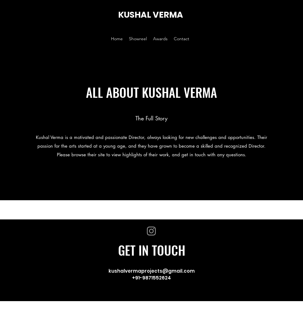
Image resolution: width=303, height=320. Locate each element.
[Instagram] (151, 231)
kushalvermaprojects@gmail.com (152, 271)
